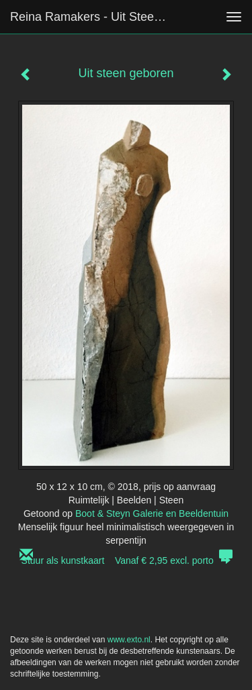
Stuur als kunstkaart (126, 560)
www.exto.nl (129, 639)
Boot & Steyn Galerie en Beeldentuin (151, 513)
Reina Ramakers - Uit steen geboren (96, 16)
